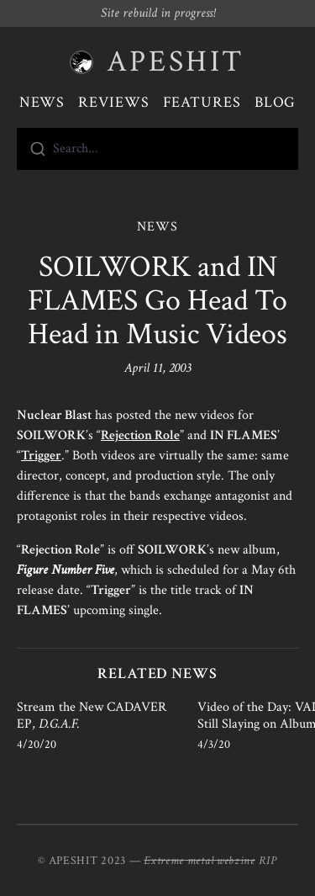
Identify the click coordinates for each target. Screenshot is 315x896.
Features (202, 102)
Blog (276, 102)
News (42, 102)
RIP (268, 860)
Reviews (113, 102)
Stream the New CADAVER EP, (91, 715)
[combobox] (157, 149)
